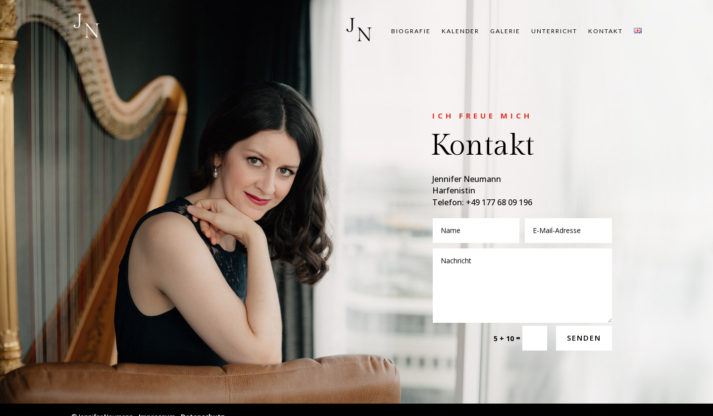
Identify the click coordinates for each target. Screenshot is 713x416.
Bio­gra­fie (411, 31)
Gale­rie (505, 31)
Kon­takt (605, 31)
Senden (584, 338)
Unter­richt (554, 31)
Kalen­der (460, 31)
